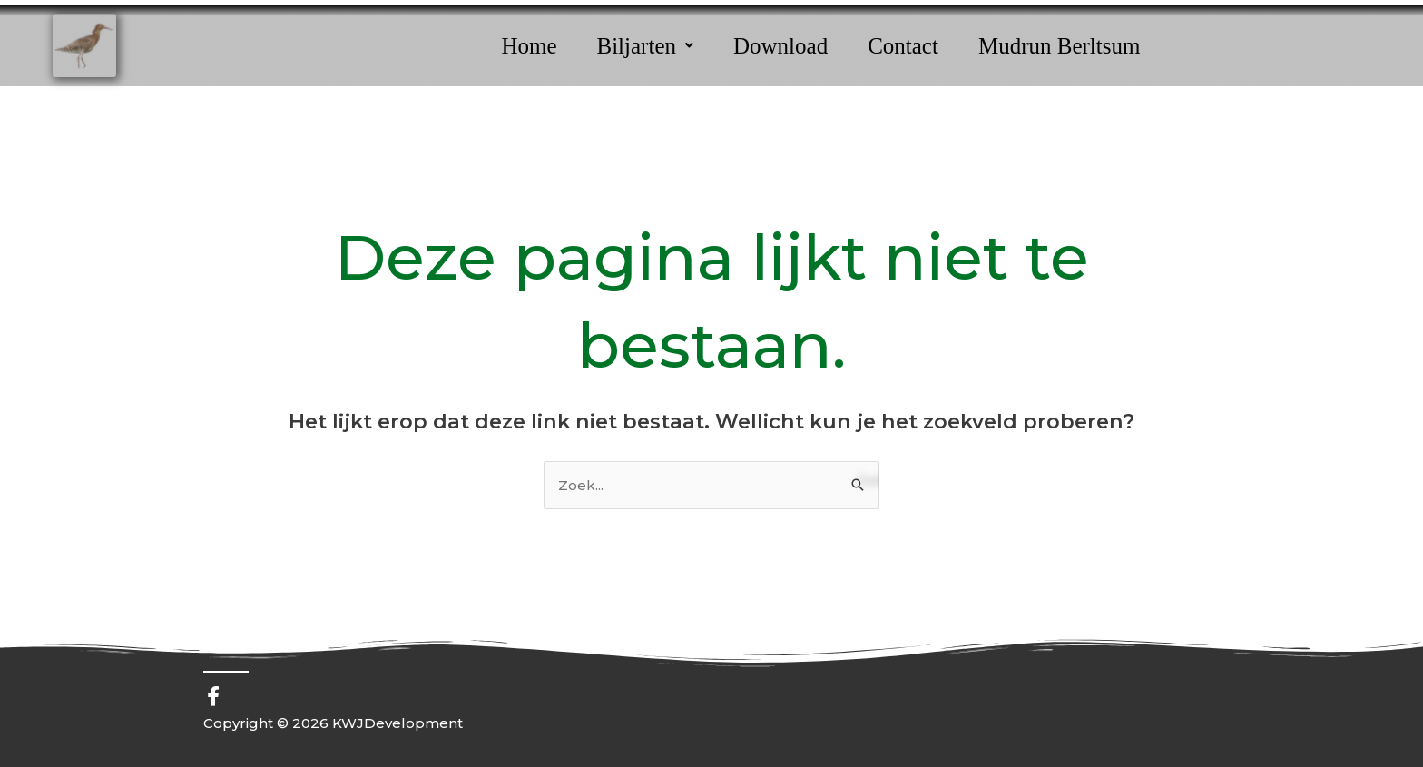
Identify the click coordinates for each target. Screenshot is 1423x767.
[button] (645, 45)
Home (528, 46)
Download (780, 46)
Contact (903, 46)
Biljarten (645, 46)
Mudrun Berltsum (1059, 46)
